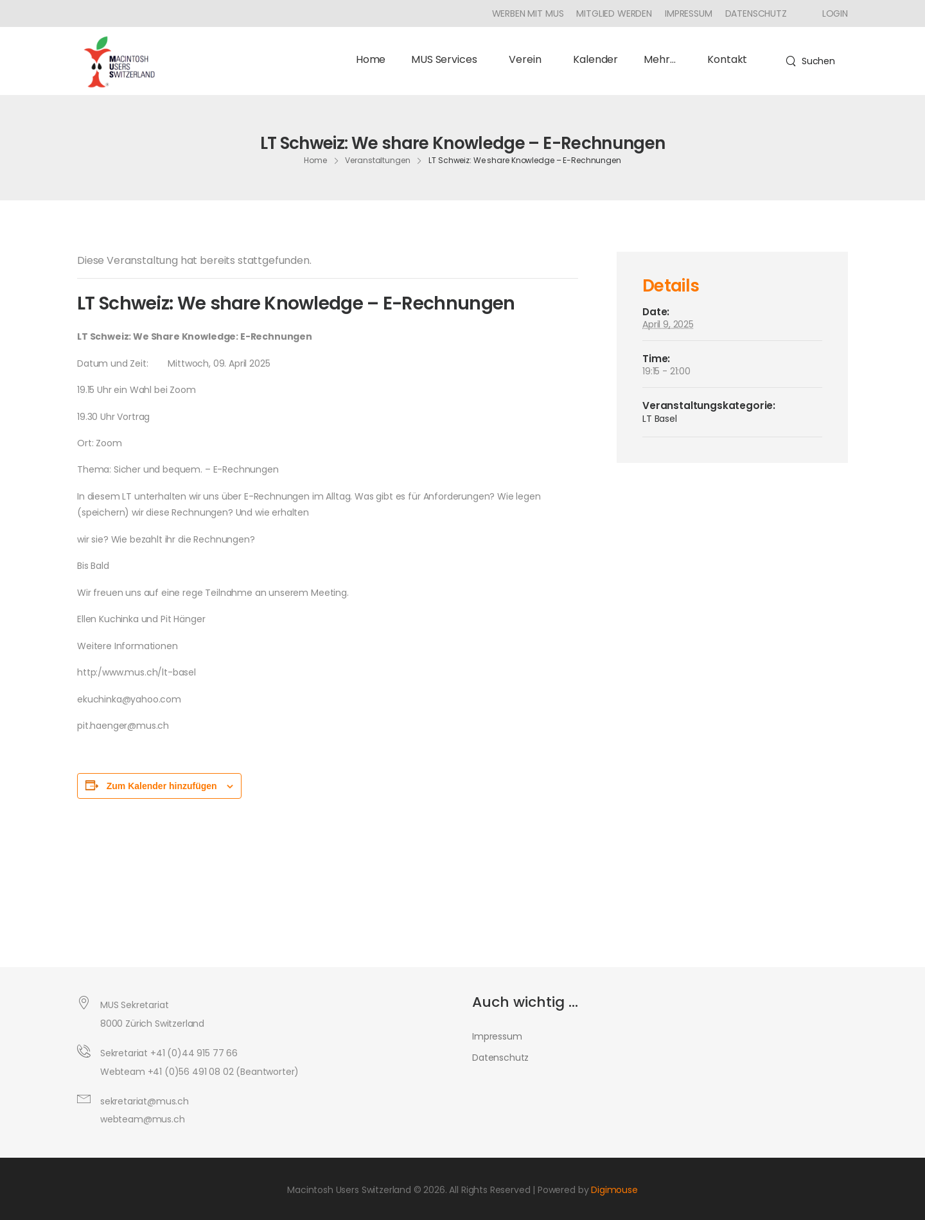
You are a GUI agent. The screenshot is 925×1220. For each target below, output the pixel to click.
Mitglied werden (614, 13)
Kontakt (727, 59)
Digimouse (614, 1189)
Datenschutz (756, 13)
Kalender (595, 59)
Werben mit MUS (528, 13)
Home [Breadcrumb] (315, 160)
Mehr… (663, 59)
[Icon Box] (830, 13)
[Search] (810, 61)
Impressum (688, 13)
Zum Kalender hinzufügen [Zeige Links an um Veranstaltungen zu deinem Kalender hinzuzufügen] (162, 786)
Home (370, 59)
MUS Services (447, 59)
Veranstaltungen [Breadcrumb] (377, 160)
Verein (528, 59)
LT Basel (659, 418)
